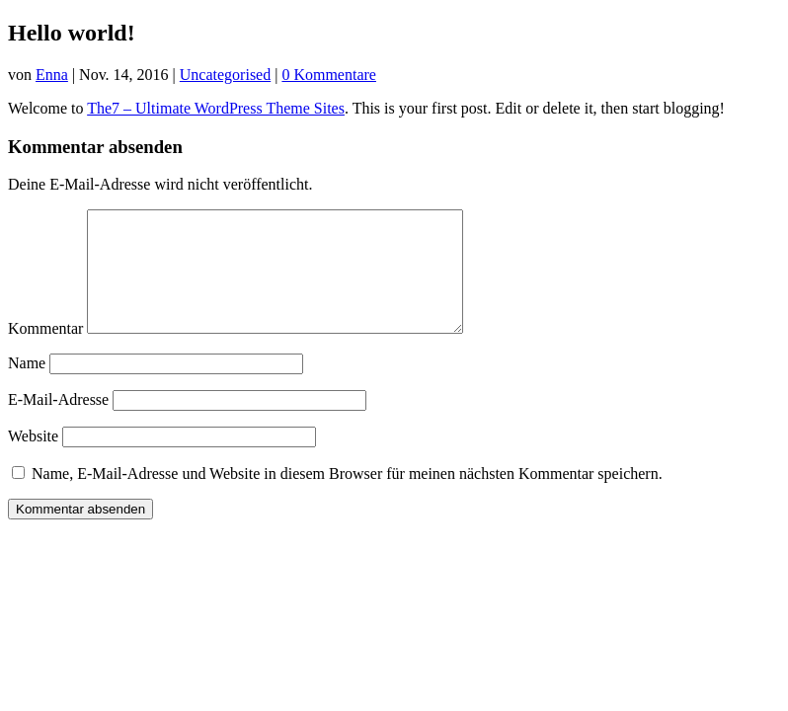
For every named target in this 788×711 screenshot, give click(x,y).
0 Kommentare (328, 74)
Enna (52, 74)
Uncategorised (225, 74)
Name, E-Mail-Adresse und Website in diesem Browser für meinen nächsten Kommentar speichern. (347, 497)
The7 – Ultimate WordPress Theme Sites (216, 108)
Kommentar (45, 352)
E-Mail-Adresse (58, 423)
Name (26, 386)
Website (33, 459)
